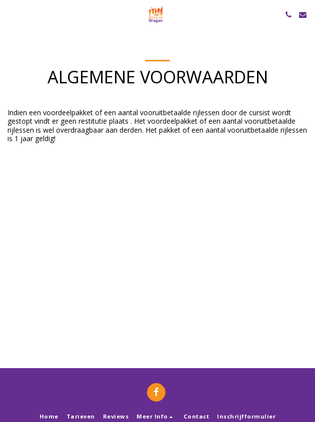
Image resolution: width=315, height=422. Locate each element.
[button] (11, 14)
